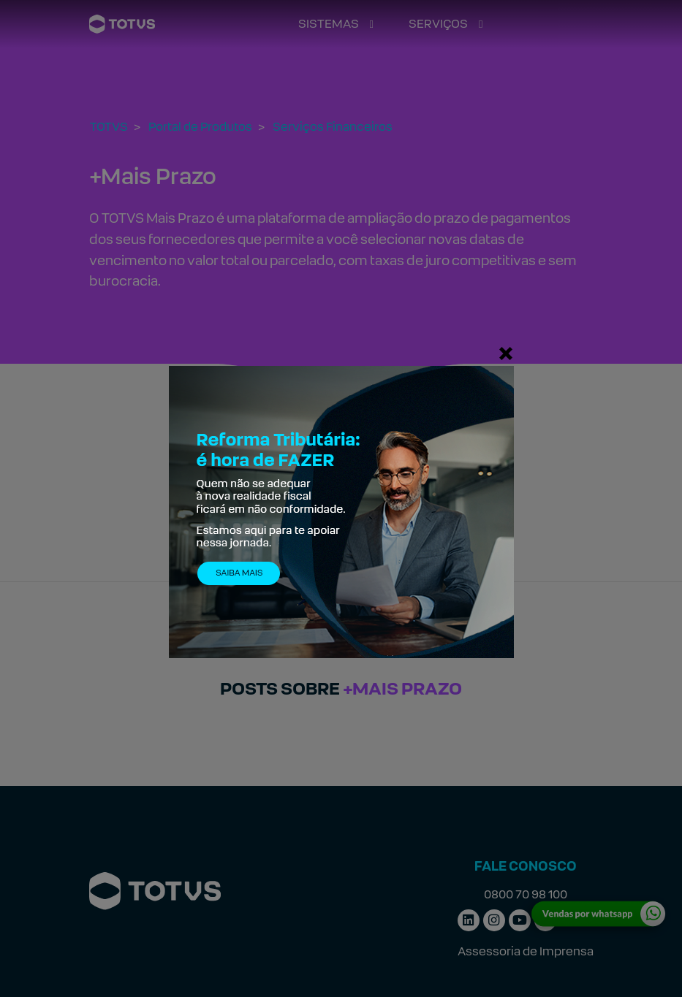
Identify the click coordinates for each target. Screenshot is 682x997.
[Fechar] (506, 352)
